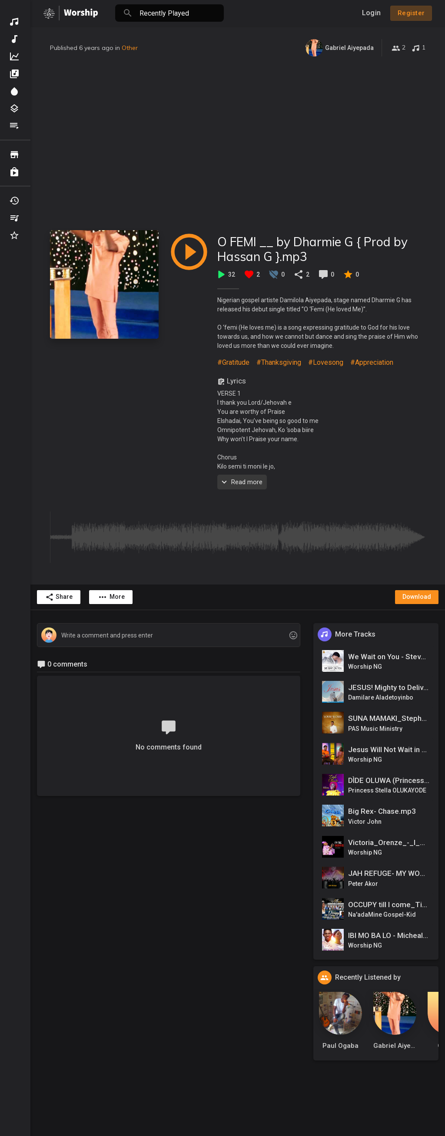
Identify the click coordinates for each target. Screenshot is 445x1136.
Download (416, 596)
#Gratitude (233, 362)
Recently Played (14, 200)
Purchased (14, 172)
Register (411, 13)
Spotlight (14, 91)
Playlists (14, 126)
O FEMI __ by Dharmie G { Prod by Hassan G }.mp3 (312, 249)
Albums (14, 74)
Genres (14, 108)
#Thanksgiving (278, 362)
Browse (14, 154)
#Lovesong (325, 362)
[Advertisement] (237, 143)
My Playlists (14, 218)
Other (130, 48)
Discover (14, 22)
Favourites (14, 235)
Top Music (14, 56)
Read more (240, 482)
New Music (14, 39)
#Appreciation (371, 362)
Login (371, 13)
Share (59, 597)
